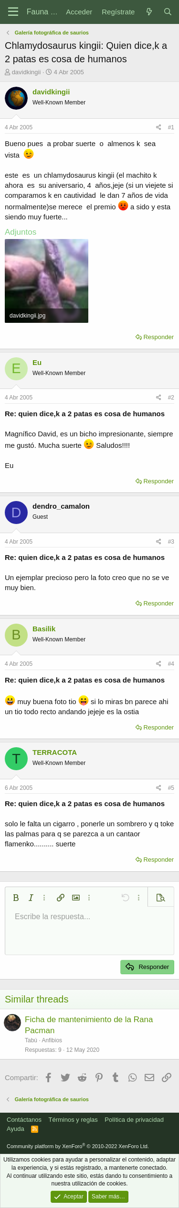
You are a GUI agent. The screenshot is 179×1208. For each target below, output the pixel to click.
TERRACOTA (54, 752)
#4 (171, 664)
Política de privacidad (134, 1119)
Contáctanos (24, 1119)
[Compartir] (159, 127)
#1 (171, 127)
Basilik (43, 629)
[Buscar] (167, 12)
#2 (171, 397)
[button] (16, 897)
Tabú (31, 1040)
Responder (158, 337)
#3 (171, 541)
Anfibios (52, 1040)
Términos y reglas (73, 1119)
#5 (171, 788)
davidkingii (26, 72)
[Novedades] (148, 12)
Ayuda (15, 1128)
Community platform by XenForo (78, 1146)
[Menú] (13, 12)
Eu (37, 362)
